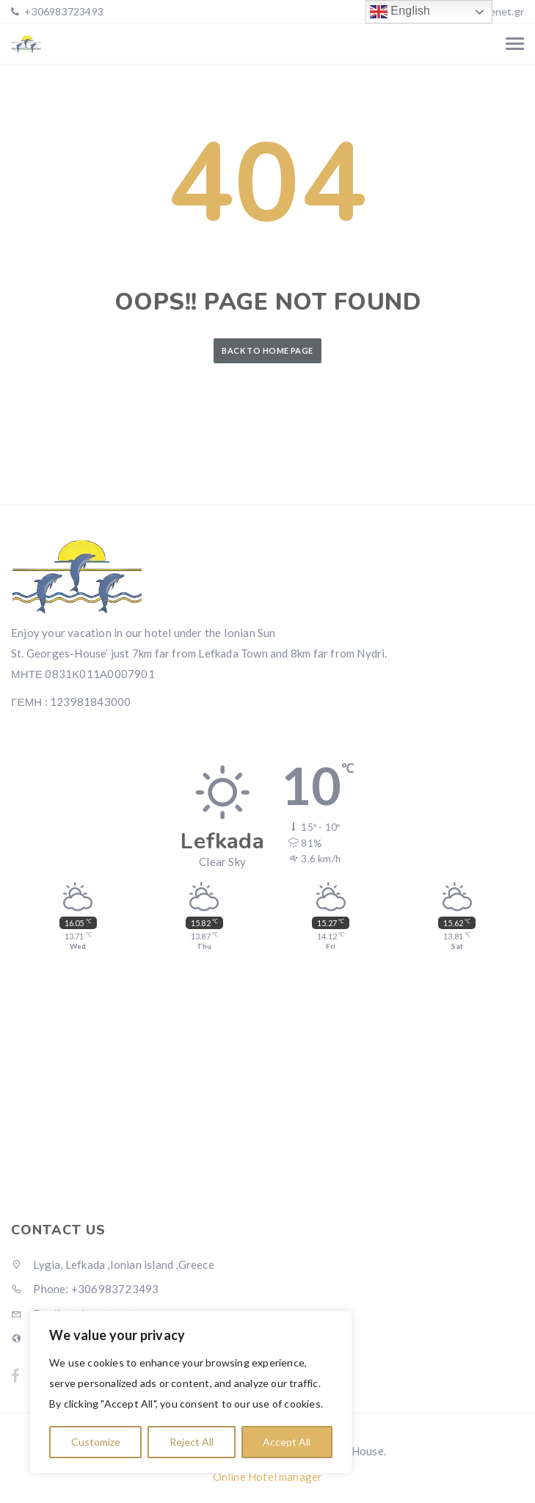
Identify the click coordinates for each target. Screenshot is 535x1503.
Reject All (192, 1441)
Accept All (286, 1441)
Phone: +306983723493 (85, 1288)
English (400, 12)
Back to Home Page (267, 350)
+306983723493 (62, 11)
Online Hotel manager (268, 1476)
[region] (190, 1392)
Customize (95, 1441)
